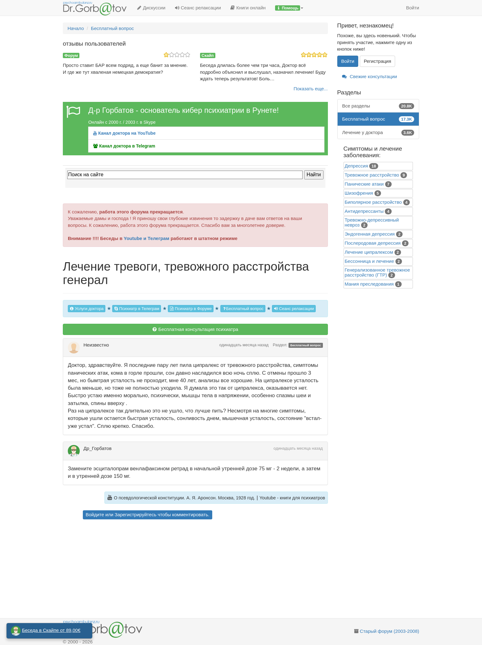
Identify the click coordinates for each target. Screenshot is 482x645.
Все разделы (378, 105)
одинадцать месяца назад (244, 344)
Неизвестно (96, 345)
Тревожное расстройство (372, 175)
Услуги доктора (86, 308)
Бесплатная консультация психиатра (195, 329)
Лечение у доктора (378, 132)
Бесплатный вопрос (243, 308)
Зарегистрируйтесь (135, 514)
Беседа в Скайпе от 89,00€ (51, 630)
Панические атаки (364, 184)
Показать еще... (311, 88)
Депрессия (356, 165)
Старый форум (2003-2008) (389, 631)
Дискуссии (151, 7)
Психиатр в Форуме (191, 308)
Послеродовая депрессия (373, 243)
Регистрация (377, 61)
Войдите (95, 514)
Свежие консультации (369, 76)
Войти (412, 7)
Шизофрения (359, 193)
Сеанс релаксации (198, 7)
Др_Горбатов (97, 448)
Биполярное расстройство (373, 202)
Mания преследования (369, 284)
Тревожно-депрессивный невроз (372, 222)
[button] (289, 8)
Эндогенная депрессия (370, 234)
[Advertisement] (206, 569)
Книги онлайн (248, 7)
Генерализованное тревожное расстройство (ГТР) (377, 272)
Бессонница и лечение (369, 261)
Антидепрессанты (364, 211)
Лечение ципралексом (369, 252)
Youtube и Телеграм (146, 238)
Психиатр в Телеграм (136, 308)
